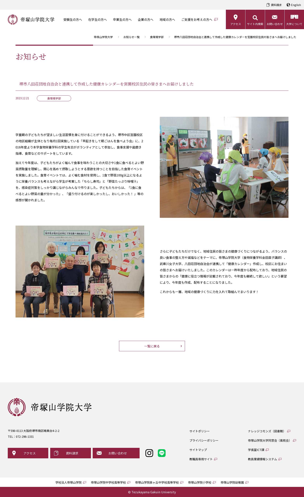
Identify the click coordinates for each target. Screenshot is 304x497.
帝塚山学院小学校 (199, 482)
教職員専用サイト (201, 459)
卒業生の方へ (122, 19)
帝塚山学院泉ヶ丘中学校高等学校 (157, 482)
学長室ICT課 (256, 450)
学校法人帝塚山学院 (68, 482)
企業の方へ (145, 19)
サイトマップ (198, 450)
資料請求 (276, 5)
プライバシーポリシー (203, 440)
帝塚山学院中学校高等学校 (108, 482)
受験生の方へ (72, 19)
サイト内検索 (255, 24)
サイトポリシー (199, 431)
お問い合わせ (275, 24)
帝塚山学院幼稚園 (232, 482)
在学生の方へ (97, 19)
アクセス (235, 24)
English (296, 5)
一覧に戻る (152, 346)
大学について (294, 24)
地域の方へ (167, 19)
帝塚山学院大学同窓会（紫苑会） (270, 440)
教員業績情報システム (262, 459)
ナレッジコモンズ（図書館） (267, 431)
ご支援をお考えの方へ (196, 19)
